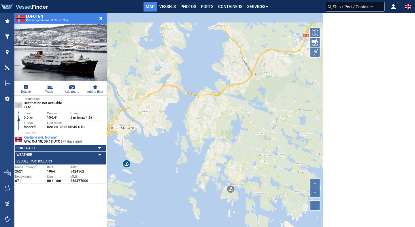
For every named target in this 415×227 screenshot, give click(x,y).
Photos (188, 6)
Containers (230, 6)
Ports (207, 6)
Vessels (167, 6)
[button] (393, 6)
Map (150, 6)
